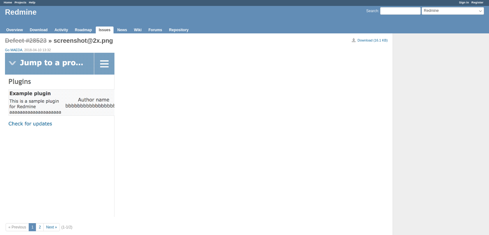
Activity (61, 30)
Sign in (464, 2)
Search (372, 11)
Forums (155, 30)
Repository (179, 30)
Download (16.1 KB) (372, 40)
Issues (104, 30)
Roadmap (83, 30)
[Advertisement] (424, 131)
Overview (14, 30)
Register (477, 2)
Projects (21, 2)
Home (8, 2)
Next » (51, 227)
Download (38, 30)
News (122, 30)
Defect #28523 (25, 40)
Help (32, 2)
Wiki (138, 30)
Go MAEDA (13, 50)
